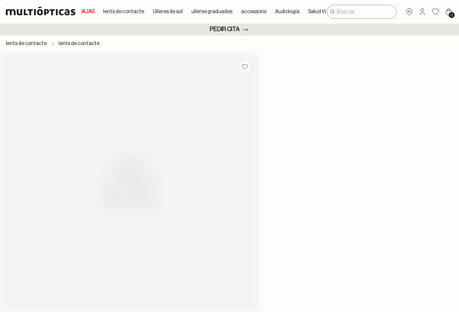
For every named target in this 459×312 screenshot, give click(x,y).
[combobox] (361, 12)
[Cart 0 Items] (448, 11)
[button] (422, 11)
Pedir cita (230, 29)
